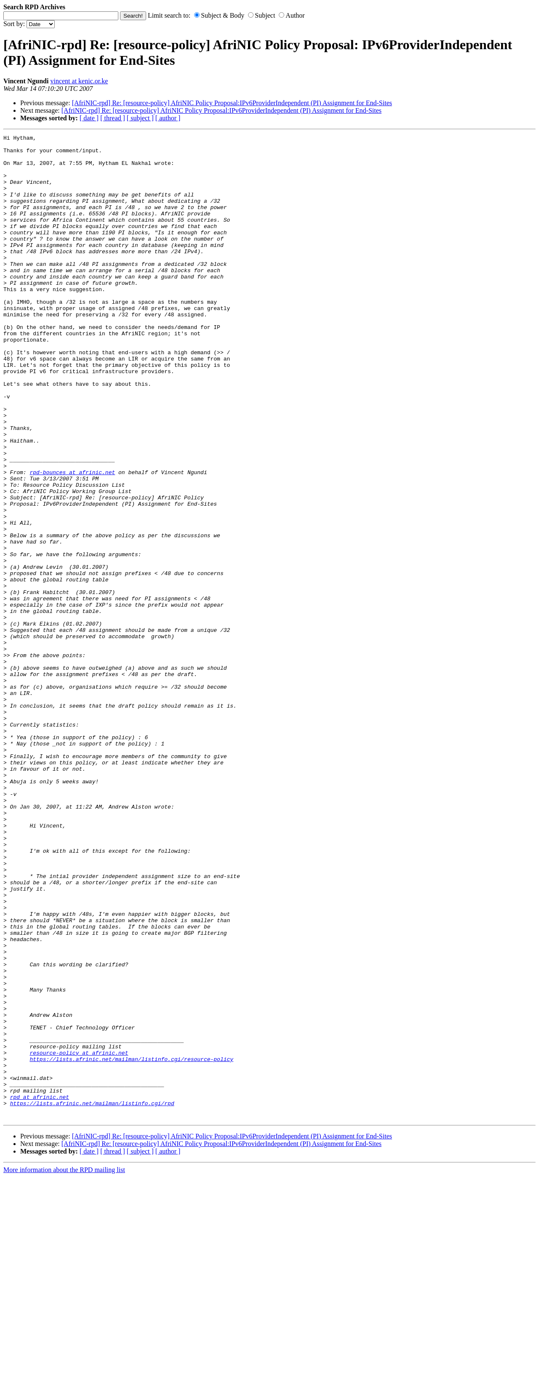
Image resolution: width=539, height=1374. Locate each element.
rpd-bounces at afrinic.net (72, 540)
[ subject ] (140, 118)
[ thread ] (112, 118)
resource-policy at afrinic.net (78, 1237)
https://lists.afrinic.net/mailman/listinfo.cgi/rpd (92, 1297)
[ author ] (168, 118)
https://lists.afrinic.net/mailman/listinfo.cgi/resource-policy (131, 1244)
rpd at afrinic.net (39, 1290)
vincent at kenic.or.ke (79, 81)
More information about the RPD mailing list (64, 1366)
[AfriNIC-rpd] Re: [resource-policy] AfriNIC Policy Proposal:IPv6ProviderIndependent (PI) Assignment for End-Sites (232, 102)
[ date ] (89, 118)
